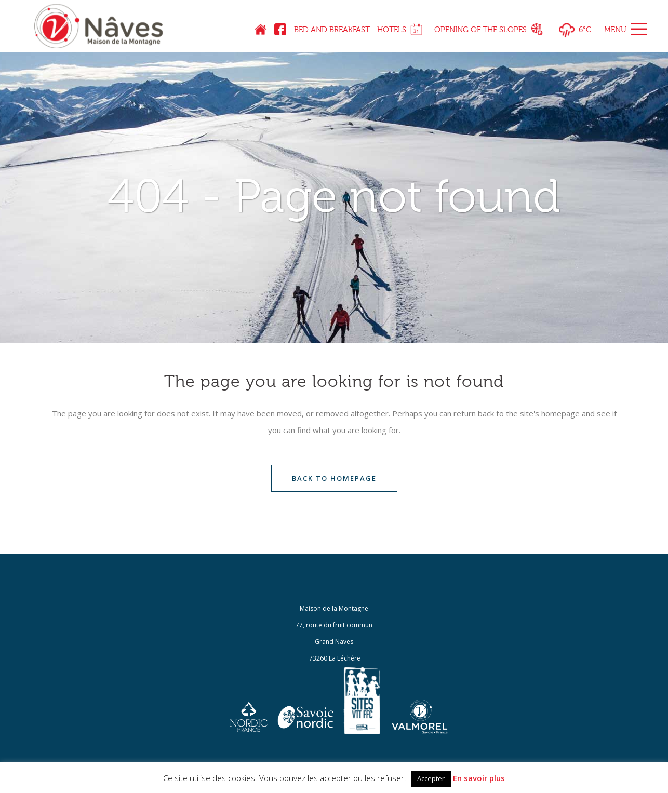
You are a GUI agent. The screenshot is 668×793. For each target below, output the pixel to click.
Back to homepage (334, 478)
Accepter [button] (431, 778)
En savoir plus (479, 778)
